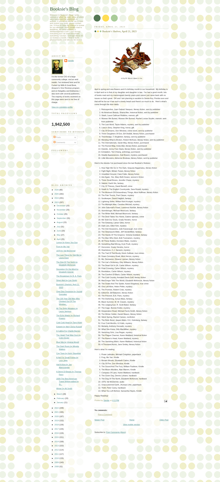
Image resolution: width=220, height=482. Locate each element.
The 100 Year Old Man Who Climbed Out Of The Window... (68, 301)
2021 (56, 412)
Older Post (164, 420)
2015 (56, 437)
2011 (56, 454)
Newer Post (99, 420)
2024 (56, 198)
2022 (56, 408)
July (59, 227)
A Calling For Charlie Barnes (68, 331)
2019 (56, 420)
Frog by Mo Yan (63, 247)
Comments (59, 142)
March (60, 394)
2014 (56, 441)
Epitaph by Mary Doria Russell (69, 327)
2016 (56, 433)
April (59, 239)
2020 (56, 416)
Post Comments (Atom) (116, 432)
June (59, 231)
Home (131, 420)
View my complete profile (62, 107)
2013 (56, 446)
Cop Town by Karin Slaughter (68, 353)
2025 (56, 194)
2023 (56, 202)
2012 (56, 450)
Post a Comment (105, 414)
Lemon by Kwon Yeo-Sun (67, 242)
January (60, 402)
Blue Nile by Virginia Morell (67, 342)
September (62, 218)
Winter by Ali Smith (64, 388)
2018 (56, 425)
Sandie (71, 61)
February (61, 398)
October (60, 214)
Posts (57, 137)
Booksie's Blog (64, 9)
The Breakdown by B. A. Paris (69, 276)
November (61, 210)
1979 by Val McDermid (65, 251)
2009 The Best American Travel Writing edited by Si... (67, 381)
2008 (56, 466)
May (59, 235)
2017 (56, 429)
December (61, 206)
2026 (56, 190)
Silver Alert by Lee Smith (66, 280)
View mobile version (131, 424)
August (60, 222)
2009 (56, 462)
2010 (56, 458)
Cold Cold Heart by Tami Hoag (69, 323)
